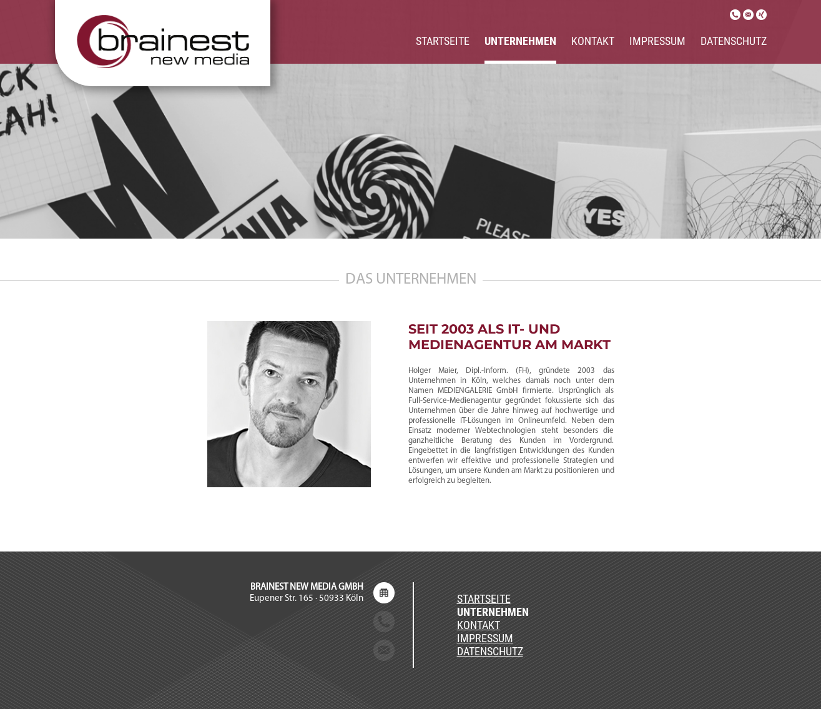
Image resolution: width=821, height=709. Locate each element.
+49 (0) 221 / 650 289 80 (315, 622)
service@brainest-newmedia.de (301, 650)
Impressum (657, 40)
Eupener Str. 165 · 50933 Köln (306, 593)
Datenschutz (734, 40)
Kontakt (592, 40)
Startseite (442, 40)
